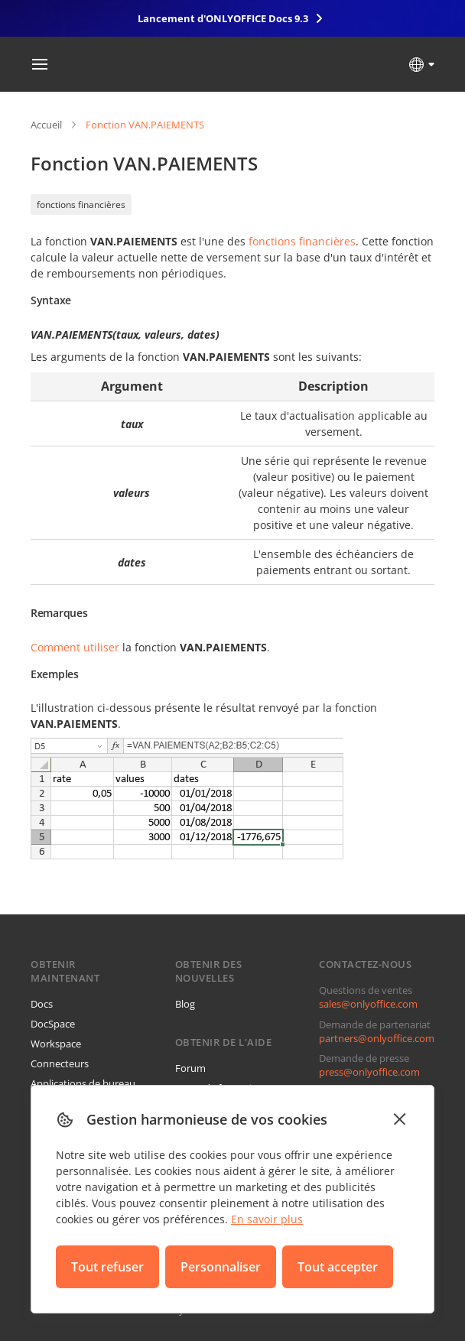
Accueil (46, 125)
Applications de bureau (83, 1083)
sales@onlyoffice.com (368, 1004)
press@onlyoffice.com (369, 1072)
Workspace (56, 1043)
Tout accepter (338, 1266)
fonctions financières (81, 204)
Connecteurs (60, 1063)
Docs (42, 1004)
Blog (185, 1004)
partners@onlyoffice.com (376, 1038)
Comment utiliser (75, 647)
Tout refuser (107, 1266)
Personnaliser (220, 1266)
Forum (190, 1068)
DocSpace (53, 1024)
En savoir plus (267, 1219)
